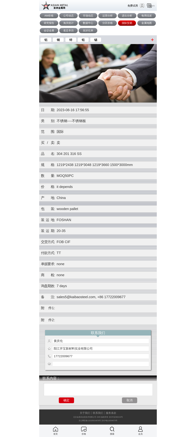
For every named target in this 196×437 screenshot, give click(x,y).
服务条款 (111, 412)
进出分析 (127, 15)
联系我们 (98, 412)
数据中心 (88, 23)
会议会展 (49, 30)
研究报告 (49, 23)
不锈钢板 (79, 121)
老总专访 (68, 30)
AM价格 (48, 15)
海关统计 (68, 23)
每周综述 (146, 15)
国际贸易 (127, 23)
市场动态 (88, 15)
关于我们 (85, 412)
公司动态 (68, 15)
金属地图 (146, 23)
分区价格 (107, 23)
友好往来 (88, 30)
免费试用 (133, 5)
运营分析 (107, 15)
